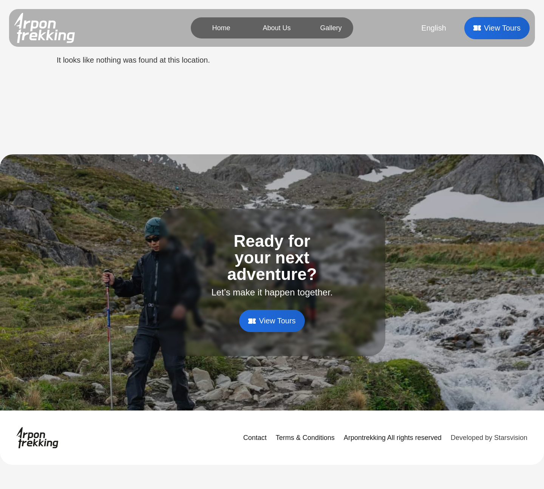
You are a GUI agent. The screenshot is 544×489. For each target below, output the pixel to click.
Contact (255, 437)
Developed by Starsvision (489, 437)
